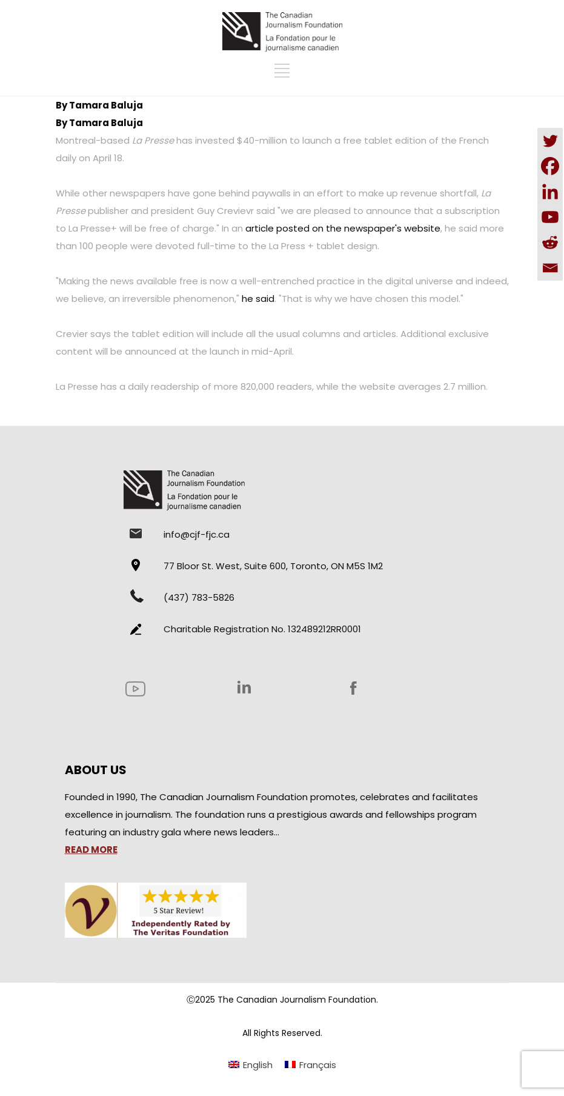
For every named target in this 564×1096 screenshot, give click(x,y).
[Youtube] (550, 217)
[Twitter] (550, 140)
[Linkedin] (550, 191)
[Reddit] (550, 242)
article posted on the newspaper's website (342, 228)
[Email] (550, 268)
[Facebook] (550, 166)
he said (258, 298)
